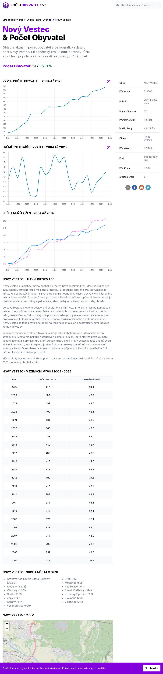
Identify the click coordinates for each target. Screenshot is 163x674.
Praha (10, 591)
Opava (88, 591)
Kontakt (127, 599)
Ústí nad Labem (54, 599)
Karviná (88, 610)
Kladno (49, 607)
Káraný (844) (15, 546)
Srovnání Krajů (132, 595)
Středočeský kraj (13, 19)
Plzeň (9, 603)
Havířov (50, 610)
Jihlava (88, 595)
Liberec (10, 607)
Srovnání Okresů (133, 591)
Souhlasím (151, 668)
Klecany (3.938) (16, 530)
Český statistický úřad (86, 645)
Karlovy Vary (92, 607)
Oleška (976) (15, 538)
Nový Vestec (63, 19)
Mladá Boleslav (93, 614)
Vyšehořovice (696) (19, 549)
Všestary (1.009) (17, 534)
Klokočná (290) (74, 542)
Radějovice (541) (75, 530)
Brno (9, 595)
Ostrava (11, 599)
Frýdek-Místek (92, 599)
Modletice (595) (74, 526)
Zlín (47, 603)
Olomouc (11, 610)
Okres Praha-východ (39, 19)
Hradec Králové (54, 591)
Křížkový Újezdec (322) (79, 538)
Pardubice (51, 595)
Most (48, 614)
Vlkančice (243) (74, 546)
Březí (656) (71, 523)
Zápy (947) (14, 542)
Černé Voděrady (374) (78, 534)
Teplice (88, 603)
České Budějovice (17, 614)
